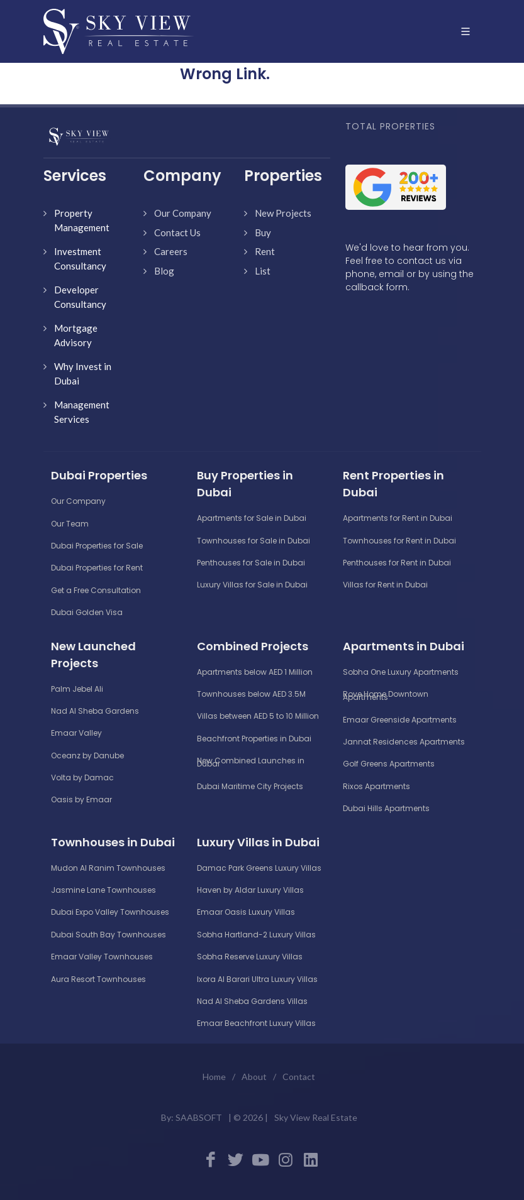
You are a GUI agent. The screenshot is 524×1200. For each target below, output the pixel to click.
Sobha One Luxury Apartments (401, 672)
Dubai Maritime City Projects (250, 786)
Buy (263, 232)
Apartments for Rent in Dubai (397, 518)
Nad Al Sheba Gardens (95, 711)
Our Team (70, 523)
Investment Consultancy (80, 258)
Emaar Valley (76, 733)
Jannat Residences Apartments (404, 741)
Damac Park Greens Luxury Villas (259, 868)
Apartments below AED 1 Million (255, 672)
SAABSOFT (199, 1117)
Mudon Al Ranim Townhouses (108, 868)
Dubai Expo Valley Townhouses (110, 912)
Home (214, 1076)
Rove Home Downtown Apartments (385, 695)
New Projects (283, 213)
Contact (298, 1076)
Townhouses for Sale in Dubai (253, 540)
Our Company (182, 213)
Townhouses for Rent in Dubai (399, 540)
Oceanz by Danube (87, 755)
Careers (170, 251)
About (254, 1076)
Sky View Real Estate (315, 1117)
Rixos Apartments (376, 786)
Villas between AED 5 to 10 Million (258, 716)
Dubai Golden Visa (87, 612)
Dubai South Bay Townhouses (108, 934)
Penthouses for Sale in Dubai (251, 562)
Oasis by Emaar (81, 799)
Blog (164, 270)
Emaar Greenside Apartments (400, 719)
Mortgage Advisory (76, 335)
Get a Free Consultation (96, 590)
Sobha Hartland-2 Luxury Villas (256, 934)
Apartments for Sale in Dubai (251, 518)
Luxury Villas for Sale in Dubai (252, 584)
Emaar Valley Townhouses (102, 956)
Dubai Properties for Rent (97, 567)
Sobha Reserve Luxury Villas (250, 956)
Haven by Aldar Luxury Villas (250, 890)
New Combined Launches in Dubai (250, 762)
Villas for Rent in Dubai (385, 584)
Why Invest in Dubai (82, 373)
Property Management (81, 220)
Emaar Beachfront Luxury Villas (256, 1023)
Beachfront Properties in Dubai (254, 738)
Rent (265, 251)
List (262, 270)
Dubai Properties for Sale (97, 545)
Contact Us (177, 232)
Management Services (81, 412)
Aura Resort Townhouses (98, 979)
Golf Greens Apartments (389, 763)
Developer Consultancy (80, 297)
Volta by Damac (82, 777)
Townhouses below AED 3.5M (251, 694)
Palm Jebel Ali (77, 689)
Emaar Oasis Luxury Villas (246, 912)
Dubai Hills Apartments (386, 808)
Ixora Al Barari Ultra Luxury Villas (257, 979)
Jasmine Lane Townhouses (103, 890)
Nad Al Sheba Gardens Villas (252, 1001)
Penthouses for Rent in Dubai (397, 562)
